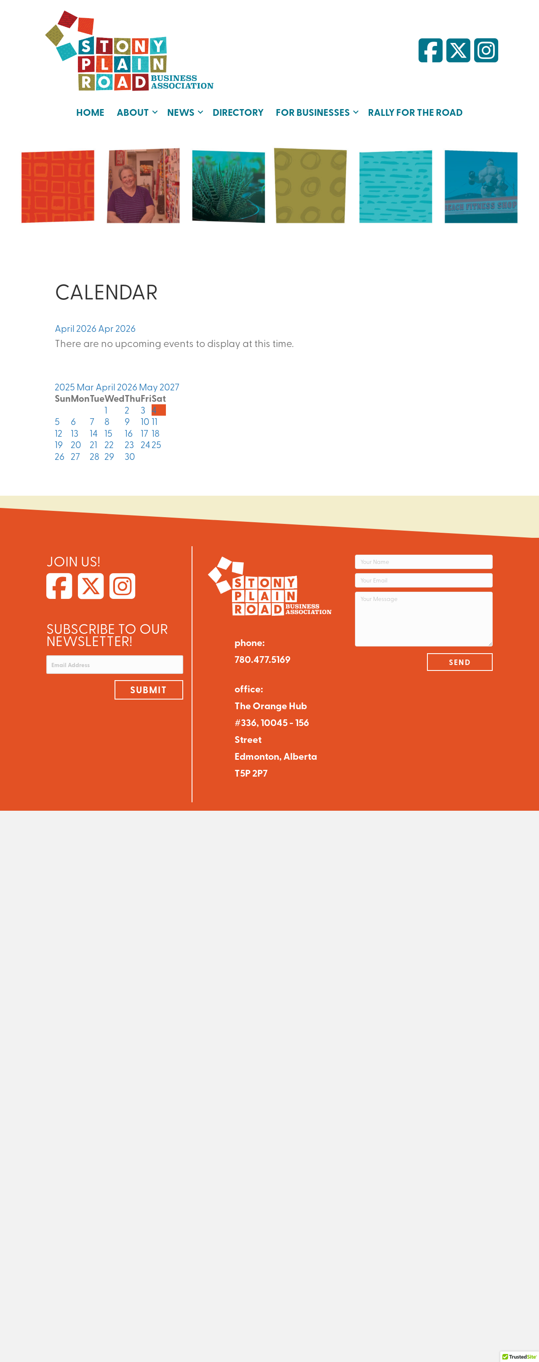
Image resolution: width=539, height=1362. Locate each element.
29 (109, 456)
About (133, 112)
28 (94, 456)
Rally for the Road (415, 112)
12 (58, 433)
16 (129, 433)
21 (93, 444)
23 (129, 444)
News (181, 112)
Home (90, 112)
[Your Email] (424, 580)
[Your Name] (424, 562)
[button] (155, 112)
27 (75, 456)
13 (74, 433)
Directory (238, 112)
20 (76, 444)
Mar (86, 386)
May (149, 386)
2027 (169, 386)
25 (156, 444)
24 (145, 444)
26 (59, 456)
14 (94, 433)
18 (156, 433)
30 (130, 456)
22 (109, 444)
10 (145, 421)
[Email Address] (114, 664)
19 (59, 444)
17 (144, 433)
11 (154, 421)
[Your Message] (424, 619)
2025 (66, 386)
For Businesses (313, 112)
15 (108, 433)
